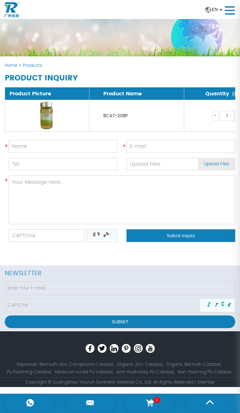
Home (12, 65)
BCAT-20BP (115, 116)
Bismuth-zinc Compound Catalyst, (77, 364)
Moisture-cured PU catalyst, (84, 372)
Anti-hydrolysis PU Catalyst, (145, 372)
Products (32, 65)
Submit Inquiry (181, 235)
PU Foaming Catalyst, (29, 372)
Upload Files (216, 164)
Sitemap (206, 382)
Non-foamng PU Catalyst (205, 372)
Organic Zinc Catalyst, (140, 364)
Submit (120, 321)
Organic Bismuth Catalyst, (194, 364)
